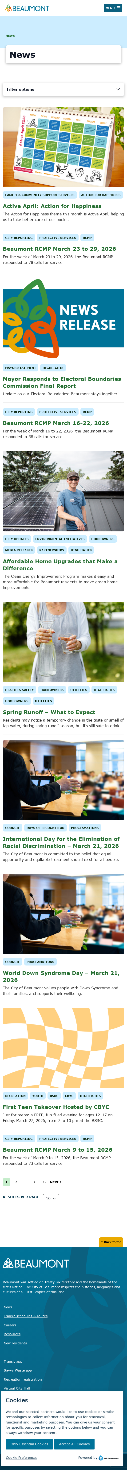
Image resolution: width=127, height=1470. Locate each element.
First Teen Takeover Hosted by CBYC (56, 1107)
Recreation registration (23, 1379)
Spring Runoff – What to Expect (49, 712)
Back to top (111, 1242)
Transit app (13, 1361)
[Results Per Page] (51, 1198)
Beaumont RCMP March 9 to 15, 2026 (57, 1150)
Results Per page (21, 1197)
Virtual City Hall (17, 1388)
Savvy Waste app (18, 1370)
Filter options (20, 89)
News (8, 1307)
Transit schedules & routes (26, 1316)
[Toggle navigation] (113, 8)
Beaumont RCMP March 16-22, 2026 (56, 423)
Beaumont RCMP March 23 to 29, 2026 (59, 249)
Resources (12, 1334)
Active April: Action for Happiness (52, 206)
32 (44, 1182)
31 (35, 1182)
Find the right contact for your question (34, 1409)
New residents (15, 1343)
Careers (10, 1325)
